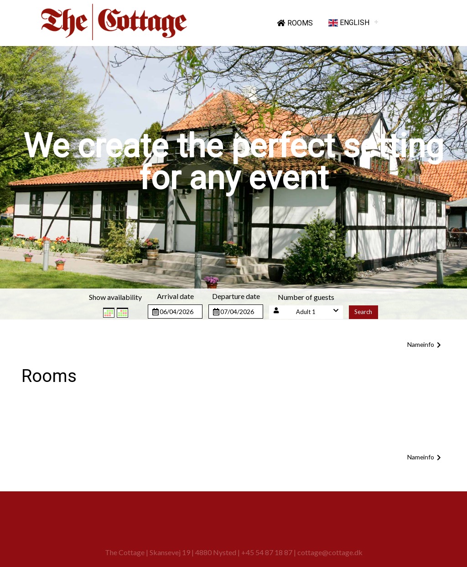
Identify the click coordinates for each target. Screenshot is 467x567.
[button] (306, 312)
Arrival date (175, 296)
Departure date (236, 296)
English (348, 22)
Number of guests (306, 297)
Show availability (115, 297)
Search (363, 311)
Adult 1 (306, 311)
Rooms (294, 23)
